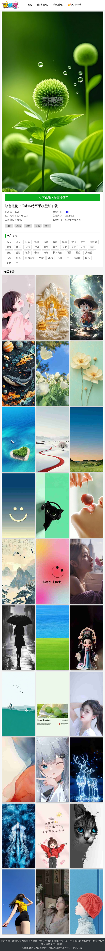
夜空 (9, 252)
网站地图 (77, 948)
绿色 (28, 226)
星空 (78, 252)
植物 (67, 212)
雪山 (73, 242)
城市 (27, 252)
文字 (83, 242)
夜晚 (9, 247)
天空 (64, 247)
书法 (36, 252)
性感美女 (29, 258)
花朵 (18, 242)
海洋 (46, 252)
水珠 (18, 226)
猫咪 (55, 242)
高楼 (9, 263)
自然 (37, 226)
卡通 (46, 242)
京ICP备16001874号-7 (59, 948)
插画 (92, 247)
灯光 (18, 258)
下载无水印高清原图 (53, 198)
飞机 (60, 258)
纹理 (83, 247)
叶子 (47, 226)
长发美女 (57, 252)
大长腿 (88, 252)
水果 (50, 258)
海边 (36, 242)
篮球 (64, 242)
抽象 (9, 258)
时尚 (46, 247)
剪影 (41, 258)
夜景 (55, 247)
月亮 (73, 247)
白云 (18, 263)
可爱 (69, 252)
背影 (18, 252)
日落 (27, 242)
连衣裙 (93, 242)
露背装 (77, 258)
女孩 (27, 247)
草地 (18, 247)
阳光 (87, 258)
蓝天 (9, 242)
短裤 (36, 247)
